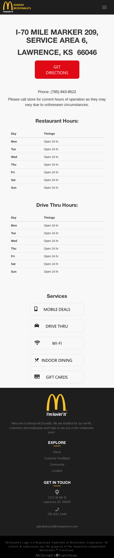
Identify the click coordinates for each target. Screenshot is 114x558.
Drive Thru (51, 326)
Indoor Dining (53, 360)
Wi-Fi (48, 343)
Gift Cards (51, 377)
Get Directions (57, 69)
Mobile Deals (52, 309)
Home (57, 452)
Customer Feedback (57, 458)
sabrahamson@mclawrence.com (57, 526)
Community (57, 464)
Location (57, 470)
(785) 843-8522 (63, 92)
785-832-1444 (57, 514)
